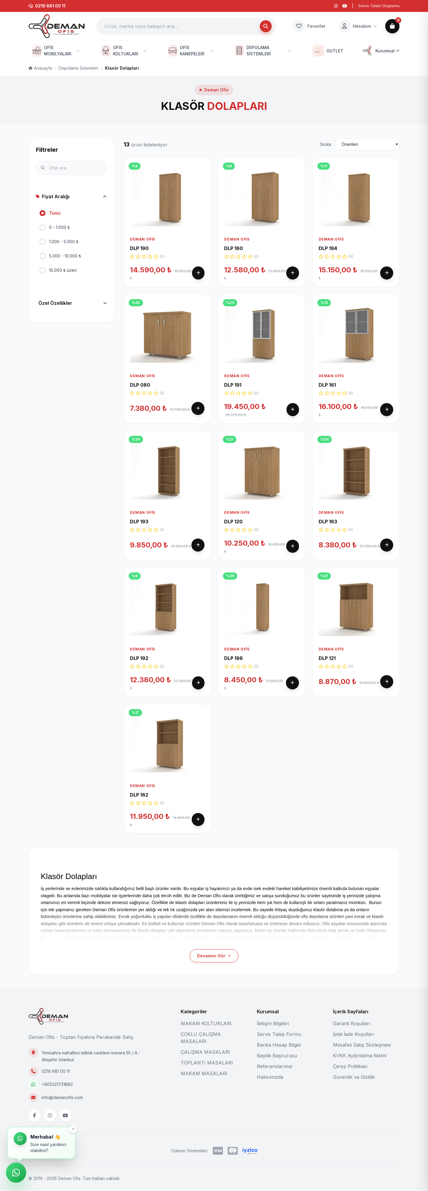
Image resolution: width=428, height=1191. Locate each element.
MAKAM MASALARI (204, 1073)
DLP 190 (139, 248)
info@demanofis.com (62, 1097)
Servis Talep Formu (279, 1034)
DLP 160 (233, 248)
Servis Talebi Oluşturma (378, 6)
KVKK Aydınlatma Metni (359, 1056)
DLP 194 (328, 248)
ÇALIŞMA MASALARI (205, 1052)
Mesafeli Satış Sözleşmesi (362, 1045)
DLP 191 (232, 399)
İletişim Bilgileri (273, 1023)
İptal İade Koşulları (353, 1034)
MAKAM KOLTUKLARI (206, 1023)
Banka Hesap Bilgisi (279, 1045)
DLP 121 (327, 672)
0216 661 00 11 (56, 1071)
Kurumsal (380, 50)
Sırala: (326, 144)
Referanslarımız (274, 1066)
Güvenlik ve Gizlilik (354, 1077)
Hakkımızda (270, 1077)
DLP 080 (140, 407)
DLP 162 (139, 808)
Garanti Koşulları (351, 1023)
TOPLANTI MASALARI (207, 1063)
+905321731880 (57, 1084)
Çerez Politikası (350, 1066)
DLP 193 (139, 544)
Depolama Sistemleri (78, 68)
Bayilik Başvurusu (277, 1056)
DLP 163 (328, 544)
